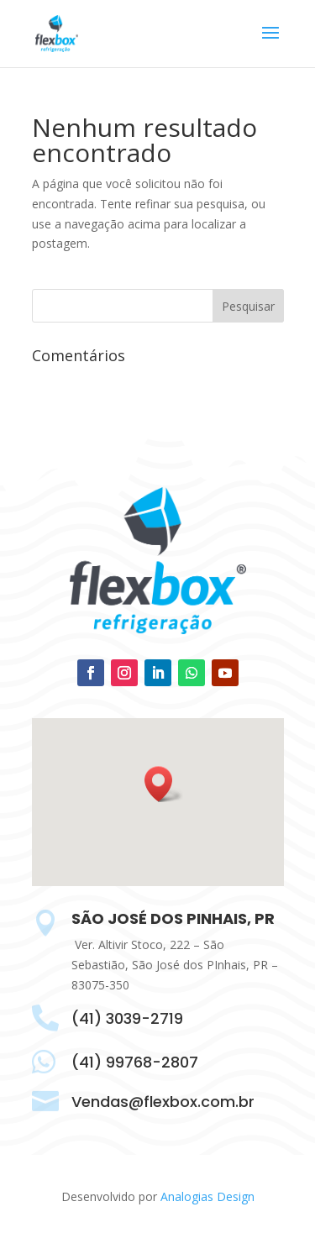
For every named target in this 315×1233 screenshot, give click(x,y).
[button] (163, 784)
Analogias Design (207, 1196)
